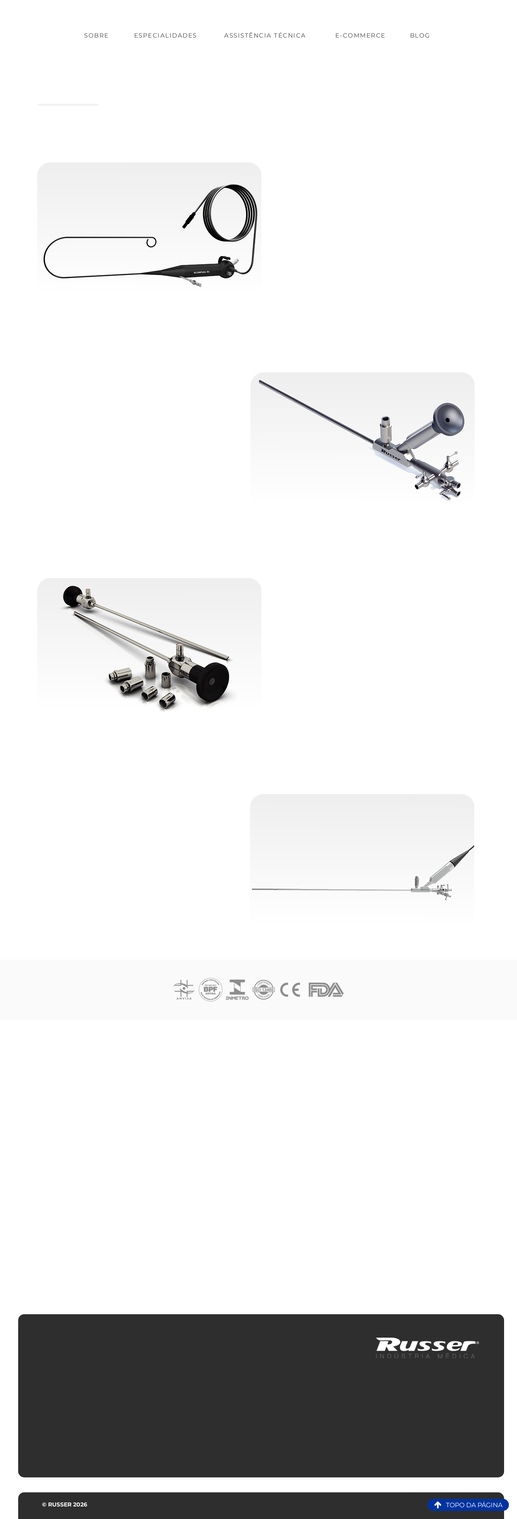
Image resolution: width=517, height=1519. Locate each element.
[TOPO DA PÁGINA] (468, 1505)
